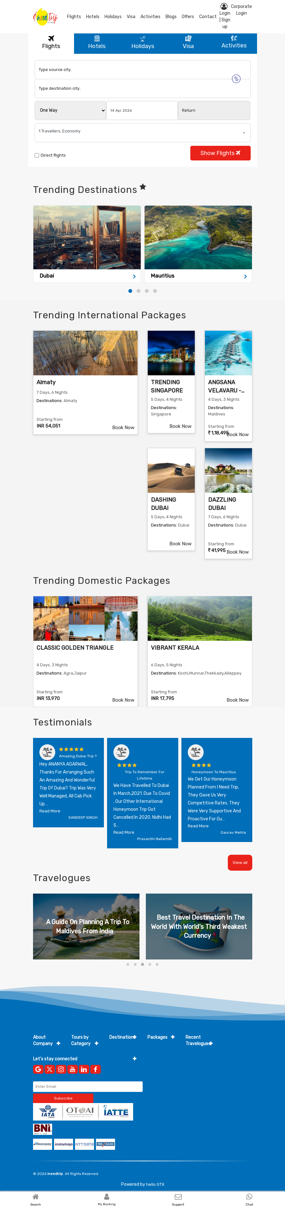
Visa (131, 16)
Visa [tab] (188, 42)
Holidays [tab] (142, 42)
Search (35, 1204)
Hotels (92, 16)
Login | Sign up (225, 16)
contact (208, 16)
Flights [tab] (51, 42)
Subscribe (63, 1098)
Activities (150, 16)
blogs (171, 16)
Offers (188, 16)
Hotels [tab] (96, 42)
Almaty (46, 382)
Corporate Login (241, 10)
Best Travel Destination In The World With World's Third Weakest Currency (199, 926)
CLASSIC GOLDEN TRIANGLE (75, 647)
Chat (249, 1204)
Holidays (113, 16)
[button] (130, 291)
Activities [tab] (234, 42)
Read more (49, 811)
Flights (74, 16)
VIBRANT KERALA (175, 647)
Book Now (123, 427)
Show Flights (220, 153)
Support (178, 1204)
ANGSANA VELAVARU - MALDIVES (224, 390)
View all (240, 862)
